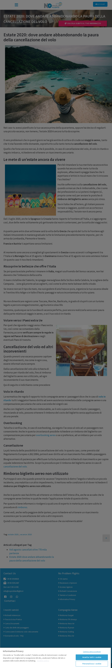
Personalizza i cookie (91, 663)
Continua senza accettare (92, 652)
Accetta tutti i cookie (91, 657)
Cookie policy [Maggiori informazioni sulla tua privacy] (43, 661)
